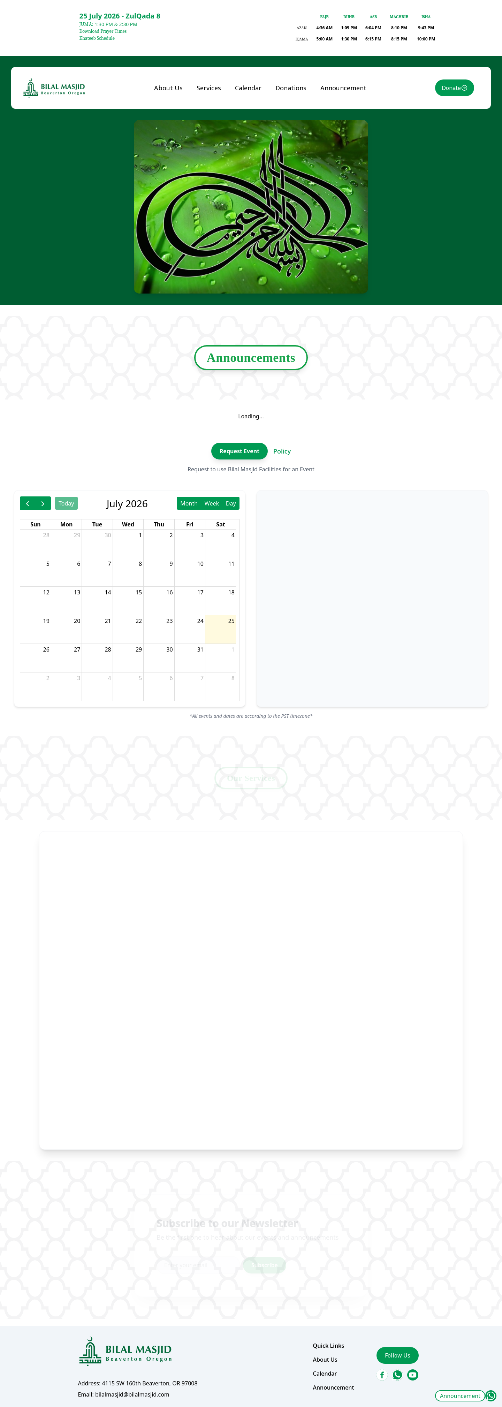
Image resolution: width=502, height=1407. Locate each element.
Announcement (460, 1396)
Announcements (251, 398)
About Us (177, 158)
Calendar (248, 158)
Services (213, 158)
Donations (287, 158)
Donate (429, 158)
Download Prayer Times (103, 31)
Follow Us (381, 1287)
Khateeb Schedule (96, 38)
